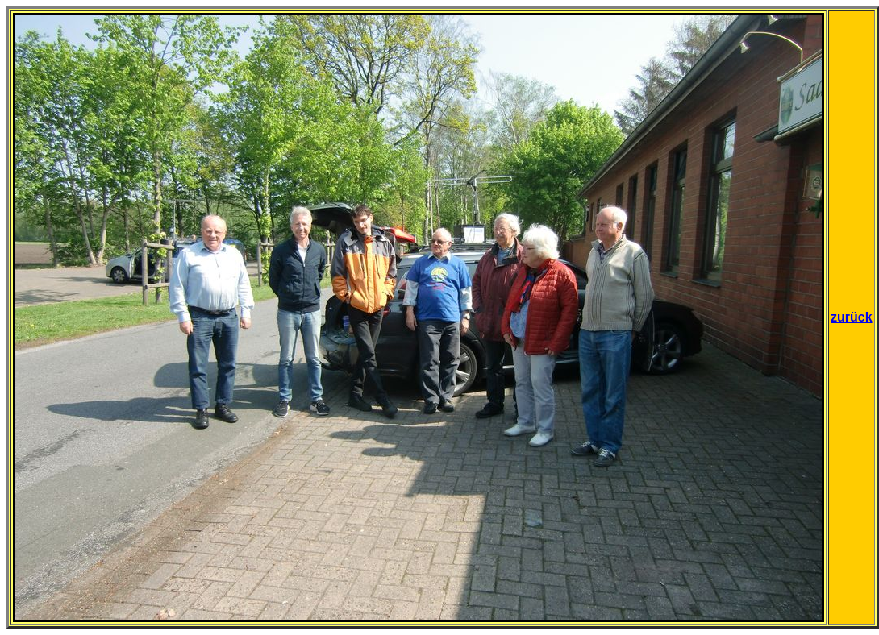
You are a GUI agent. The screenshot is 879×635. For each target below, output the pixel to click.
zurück (852, 317)
